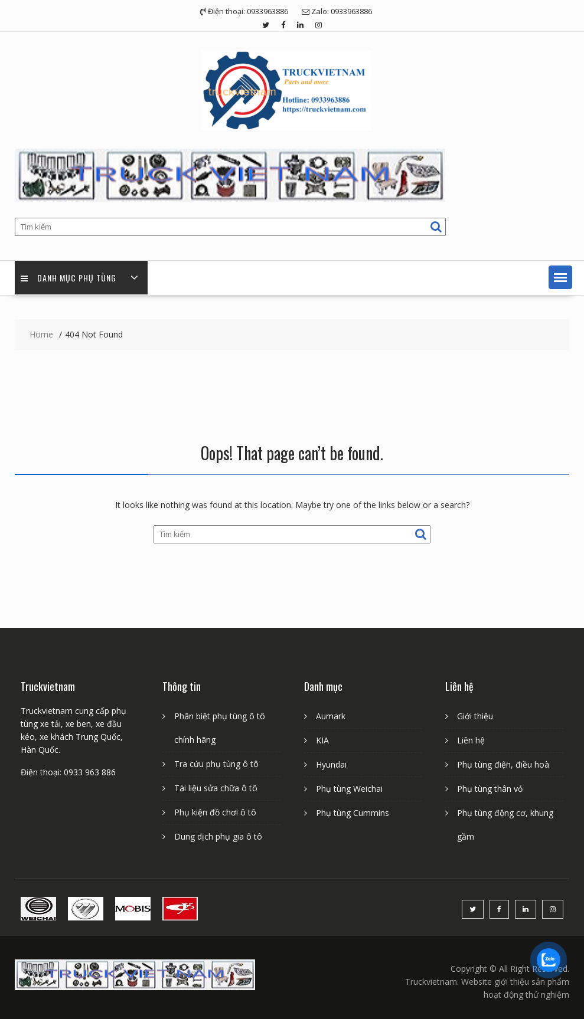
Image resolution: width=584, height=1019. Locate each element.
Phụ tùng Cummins (352, 812)
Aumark (330, 716)
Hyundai (331, 764)
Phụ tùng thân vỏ (490, 788)
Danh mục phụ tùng (68, 277)
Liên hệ (471, 740)
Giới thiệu (475, 716)
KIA (322, 740)
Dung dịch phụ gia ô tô (218, 836)
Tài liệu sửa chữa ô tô (215, 788)
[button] (560, 277)
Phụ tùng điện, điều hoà (503, 764)
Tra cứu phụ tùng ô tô (216, 763)
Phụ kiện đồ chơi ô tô (215, 812)
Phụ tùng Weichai (349, 788)
